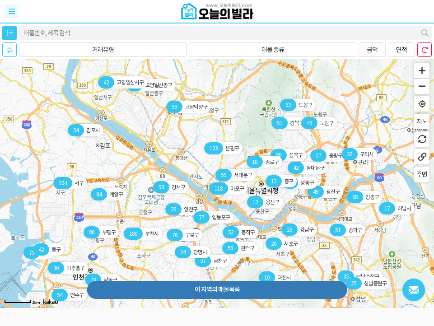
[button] (103, 49)
